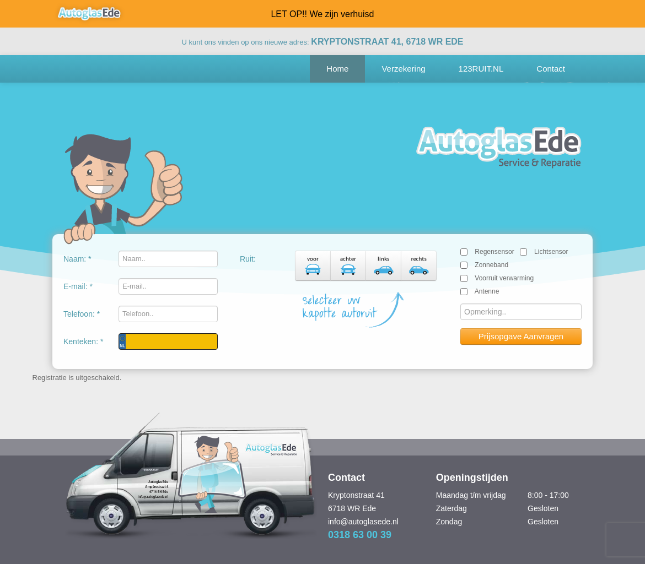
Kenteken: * (83, 341)
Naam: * (77, 258)
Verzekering (403, 68)
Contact (550, 68)
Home (337, 68)
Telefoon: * (81, 314)
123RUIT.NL (481, 68)
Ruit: (248, 258)
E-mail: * (78, 286)
